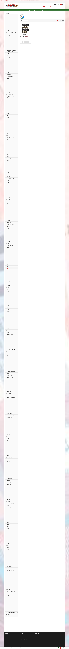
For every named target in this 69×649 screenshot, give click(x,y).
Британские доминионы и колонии (11, 97)
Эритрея (8, 595)
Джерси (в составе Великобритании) (10, 170)
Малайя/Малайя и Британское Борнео (12, 301)
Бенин (8, 68)
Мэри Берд (8, 332)
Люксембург (9, 281)
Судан (8, 509)
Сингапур (8, 493)
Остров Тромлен (9, 417)
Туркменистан (9, 547)
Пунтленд (8, 449)
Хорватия (8, 572)
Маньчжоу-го (9, 311)
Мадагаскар (9, 287)
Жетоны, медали (41, 10)
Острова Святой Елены (10, 411)
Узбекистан (9, 553)
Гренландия (9, 158)
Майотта (8, 289)
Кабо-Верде (9, 218)
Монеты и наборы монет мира (12, 15)
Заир (7, 184)
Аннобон (8, 37)
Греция (8, 160)
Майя (8, 291)
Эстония (8, 597)
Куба (7, 256)
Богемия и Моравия (10, 76)
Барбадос (8, 59)
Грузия (8, 162)
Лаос (7, 264)
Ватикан (8, 111)
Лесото (8, 268)
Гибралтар (8, 152)
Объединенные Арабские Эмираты (11, 367)
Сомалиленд (9, 507)
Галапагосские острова (10, 137)
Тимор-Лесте (9, 530)
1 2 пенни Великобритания (5, 0)
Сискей (8, 495)
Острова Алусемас (10, 377)
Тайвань (8, 524)
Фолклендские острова (10, 566)
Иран (8, 203)
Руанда (8, 459)
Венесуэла (8, 119)
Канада (8, 228)
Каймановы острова (10, 222)
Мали (8, 303)
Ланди (8, 262)
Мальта (8, 309)
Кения (8, 235)
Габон (8, 129)
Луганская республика (10, 279)
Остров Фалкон (9, 419)
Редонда (8, 451)
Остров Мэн (9, 391)
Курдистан (8, 260)
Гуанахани (8, 164)
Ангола (8, 30)
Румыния (8, 461)
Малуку (8, 305)
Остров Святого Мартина (11, 401)
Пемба (8, 438)
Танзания (8, 526)
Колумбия (8, 247)
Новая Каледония (10, 359)
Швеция (8, 583)
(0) (22, 38)
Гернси (8, 150)
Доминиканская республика (11, 174)
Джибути (8, 172)
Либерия (8, 270)
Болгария (8, 78)
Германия (8, 148)
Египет (8, 182)
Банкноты (17, 10)
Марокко (8, 313)
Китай (8, 243)
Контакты (21, 1)
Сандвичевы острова (10, 474)
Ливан (8, 272)
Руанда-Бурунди (9, 457)
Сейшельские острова (10, 486)
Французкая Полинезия (10, 570)
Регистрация (62, 1)
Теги (57, 10)
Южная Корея (9, 602)
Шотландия (8, 585)
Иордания (8, 199)
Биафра (8, 72)
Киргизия (8, 239)
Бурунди (8, 105)
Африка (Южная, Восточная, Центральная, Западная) (11, 51)
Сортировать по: (23, 20)
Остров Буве (9, 379)
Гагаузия (8, 131)
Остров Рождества (10, 399)
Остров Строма (9, 407)
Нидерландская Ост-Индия (11, 345)
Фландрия (8, 564)
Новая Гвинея (9, 355)
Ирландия (8, 205)
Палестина (8, 428)
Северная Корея (9, 482)
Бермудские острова (10, 70)
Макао (8, 293)
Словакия (8, 499)
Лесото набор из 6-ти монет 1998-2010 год (24, 34)
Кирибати (8, 241)
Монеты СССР (12, 614)
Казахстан (8, 220)
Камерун (8, 226)
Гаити (8, 133)
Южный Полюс (9, 604)
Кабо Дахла (9, 216)
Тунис (8, 545)
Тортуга (8, 537)
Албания (8, 26)
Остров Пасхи (9, 395)
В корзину (26, 41)
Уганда (8, 551)
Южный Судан (9, 606)
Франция (8, 568)
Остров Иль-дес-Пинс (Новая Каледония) (11, 387)
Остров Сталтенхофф (10, 405)
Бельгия (8, 66)
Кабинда (8, 214)
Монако (8, 322)
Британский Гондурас (10, 94)
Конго (8, 249)
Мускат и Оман (9, 330)
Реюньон (8, 453)
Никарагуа (8, 351)
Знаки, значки (23, 10)
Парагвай (8, 434)
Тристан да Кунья (9, 541)
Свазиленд (8, 480)
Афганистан (9, 48)
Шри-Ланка (8, 587)
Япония (8, 610)
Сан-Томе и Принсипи (10, 472)
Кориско (8, 251)
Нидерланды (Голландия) (11, 349)
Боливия (8, 80)
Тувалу (8, 543)
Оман (8, 373)
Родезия (8, 455)
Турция (8, 549)
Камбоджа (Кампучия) (10, 224)
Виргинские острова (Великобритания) (10, 121)
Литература (52, 10)
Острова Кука (9, 389)
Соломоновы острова (10, 503)
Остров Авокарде (9, 375)
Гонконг (8, 156)
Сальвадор (8, 465)
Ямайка (8, 608)
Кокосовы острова (10, 245)
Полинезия (8, 442)
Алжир (8, 28)
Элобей (8, 593)
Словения (8, 501)
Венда (8, 117)
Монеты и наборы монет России (12, 612)
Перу (7, 440)
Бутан (8, 107)
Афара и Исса (9, 46)
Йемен (8, 212)
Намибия (8, 336)
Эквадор (8, 589)
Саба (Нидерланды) (10, 463)
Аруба (8, 44)
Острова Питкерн (9, 409)
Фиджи (8, 558)
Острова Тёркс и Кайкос (10, 415)
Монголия (8, 324)
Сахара (8, 476)
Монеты (12, 10)
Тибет (8, 528)
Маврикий (8, 283)
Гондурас (8, 154)
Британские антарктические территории (11, 92)
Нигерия (8, 343)
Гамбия (8, 139)
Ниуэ (7, 353)
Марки (47, 10)
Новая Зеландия (9, 357)
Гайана (8, 135)
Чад (7, 574)
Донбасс (8, 176)
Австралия (8, 17)
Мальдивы (8, 307)
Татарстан (8, 520)
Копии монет (8, 616)
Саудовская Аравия (10, 478)
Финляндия (8, 562)
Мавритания (9, 285)
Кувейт (8, 258)
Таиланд (8, 522)
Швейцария (9, 581)
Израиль (8, 191)
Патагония (8, 436)
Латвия (8, 266)
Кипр (7, 237)
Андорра (8, 35)
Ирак (7, 201)
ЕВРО (8, 180)
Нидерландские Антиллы (11, 347)
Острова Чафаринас (10, 421)
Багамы (8, 55)
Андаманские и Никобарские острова (11, 33)
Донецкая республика (10, 178)
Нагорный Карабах (10, 334)
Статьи (18, 1)
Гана (7, 141)
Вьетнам (8, 127)
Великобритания (9, 113)
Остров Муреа (9, 393)
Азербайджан (9, 24)
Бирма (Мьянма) (9, 74)
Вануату (8, 109)
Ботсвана (8, 87)
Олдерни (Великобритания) (11, 371)
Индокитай (8, 195)
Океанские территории (10, 369)
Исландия (8, 207)
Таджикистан (9, 518)
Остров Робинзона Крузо (11, 397)
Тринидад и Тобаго (10, 539)
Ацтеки (8, 53)
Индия (8, 193)
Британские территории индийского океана (10, 100)
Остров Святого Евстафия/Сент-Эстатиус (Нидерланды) (12, 403)
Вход (58, 1)
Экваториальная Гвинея (11, 591)
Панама (8, 430)
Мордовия (8, 328)
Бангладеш (8, 57)
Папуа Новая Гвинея (10, 432)
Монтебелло (9, 326)
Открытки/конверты (32, 10)
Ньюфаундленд (9, 364)
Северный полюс (9, 484)
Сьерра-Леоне (9, 516)
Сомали (8, 505)
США (7, 514)
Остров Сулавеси (9, 413)
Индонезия (8, 197)
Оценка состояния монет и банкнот (10, 1)
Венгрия (8, 115)
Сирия (8, 497)
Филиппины (9, 560)
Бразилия (8, 89)
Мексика (8, 315)
